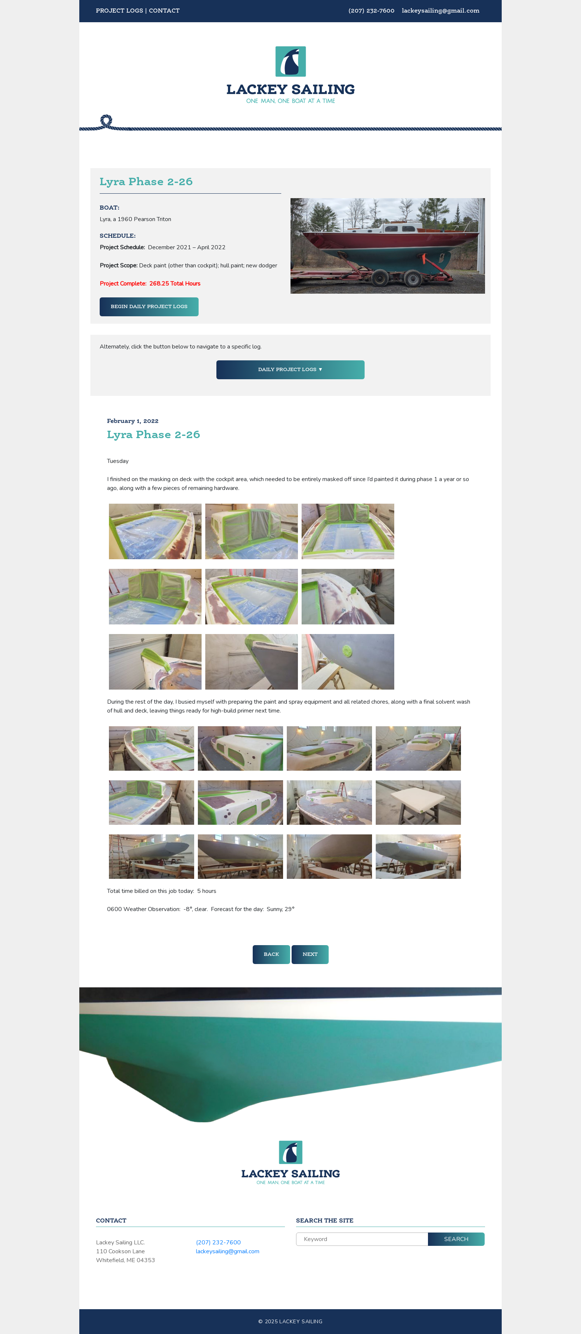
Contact (164, 11)
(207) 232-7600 (372, 11)
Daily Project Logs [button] (288, 369)
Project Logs (119, 11)
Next (310, 954)
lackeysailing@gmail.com (440, 11)
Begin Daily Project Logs (149, 306)
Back (271, 954)
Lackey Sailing (301, 1321)
